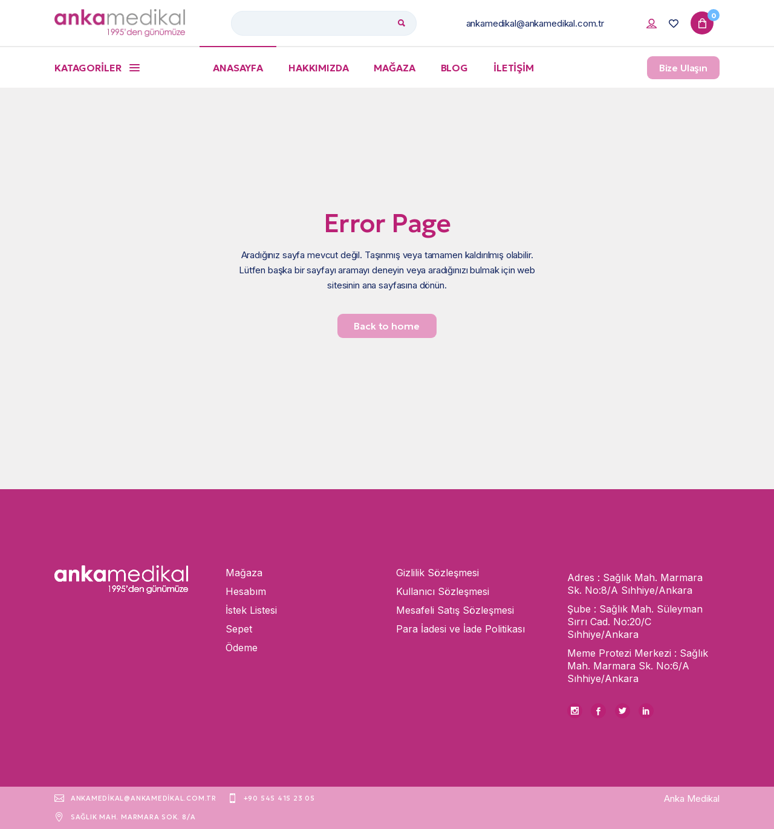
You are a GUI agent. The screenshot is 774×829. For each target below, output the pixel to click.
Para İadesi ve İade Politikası (460, 629)
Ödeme (242, 648)
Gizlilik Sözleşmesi (437, 573)
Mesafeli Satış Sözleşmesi (455, 610)
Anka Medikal (692, 798)
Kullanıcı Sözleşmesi (442, 591)
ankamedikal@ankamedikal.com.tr (535, 23)
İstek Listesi (251, 610)
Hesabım (246, 591)
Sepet (239, 629)
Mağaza (244, 573)
